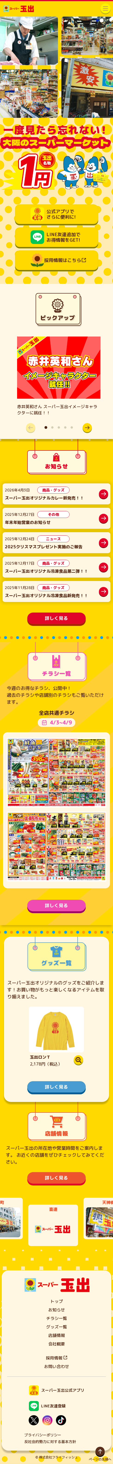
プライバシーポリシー (42, 1435)
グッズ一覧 (56, 1327)
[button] (87, 427)
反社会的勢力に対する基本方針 (50, 1441)
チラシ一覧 (56, 1318)
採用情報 (56, 1358)
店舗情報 (56, 1335)
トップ (56, 1301)
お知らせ (56, 1310)
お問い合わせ (56, 1366)
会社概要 (56, 1344)
